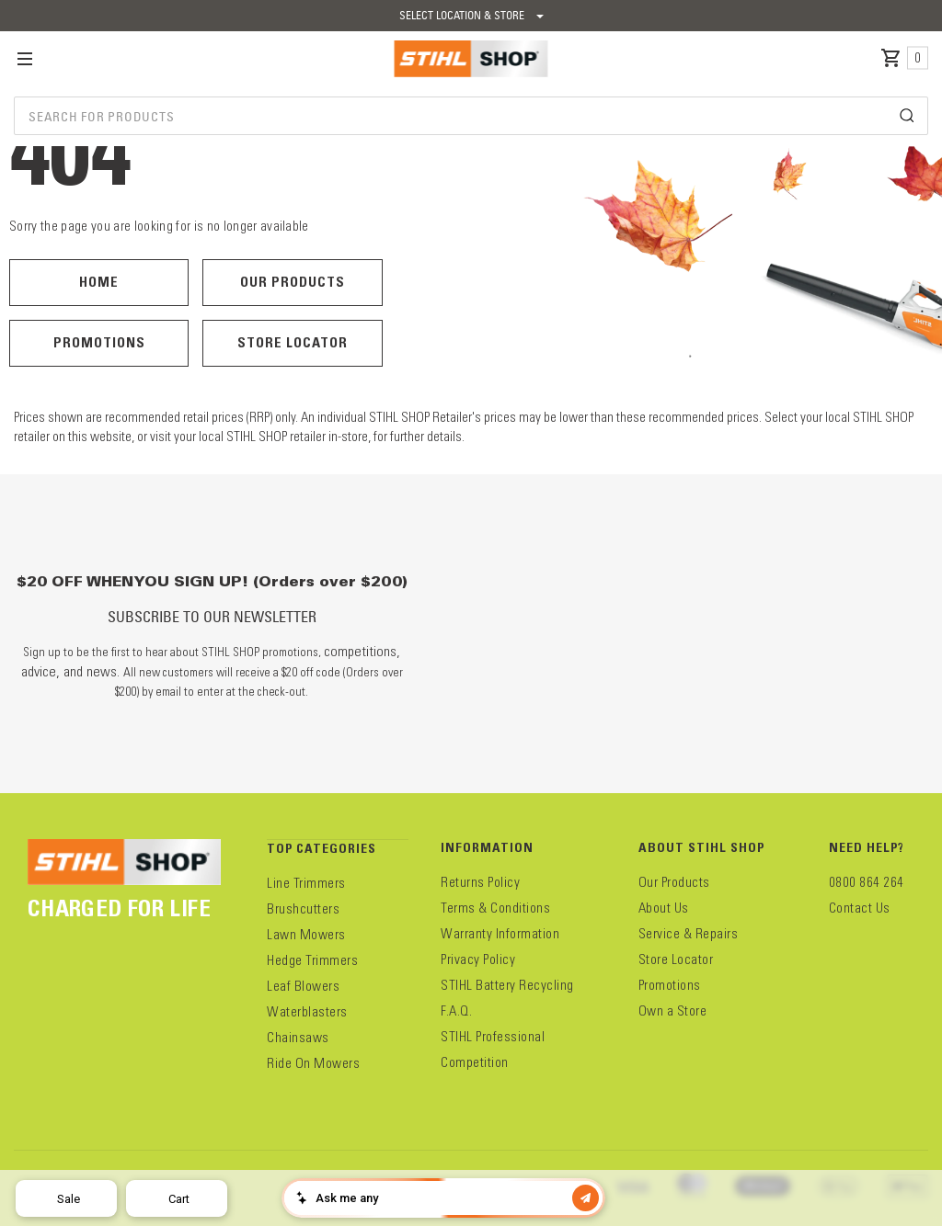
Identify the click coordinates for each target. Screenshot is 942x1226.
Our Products (292, 281)
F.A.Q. (456, 1011)
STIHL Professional (493, 1036)
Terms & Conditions (495, 908)
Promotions (99, 342)
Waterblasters (307, 1012)
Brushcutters (303, 909)
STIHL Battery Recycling (507, 985)
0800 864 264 (866, 882)
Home (99, 281)
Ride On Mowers (313, 1063)
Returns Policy (480, 882)
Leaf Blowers (303, 986)
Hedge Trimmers (312, 960)
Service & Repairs (688, 933)
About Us (663, 908)
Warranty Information (500, 933)
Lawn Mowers (306, 934)
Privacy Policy (478, 959)
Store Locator (292, 342)
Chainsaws (298, 1037)
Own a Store (672, 1011)
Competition (475, 1062)
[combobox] (471, 115)
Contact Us (859, 908)
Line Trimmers (306, 883)
